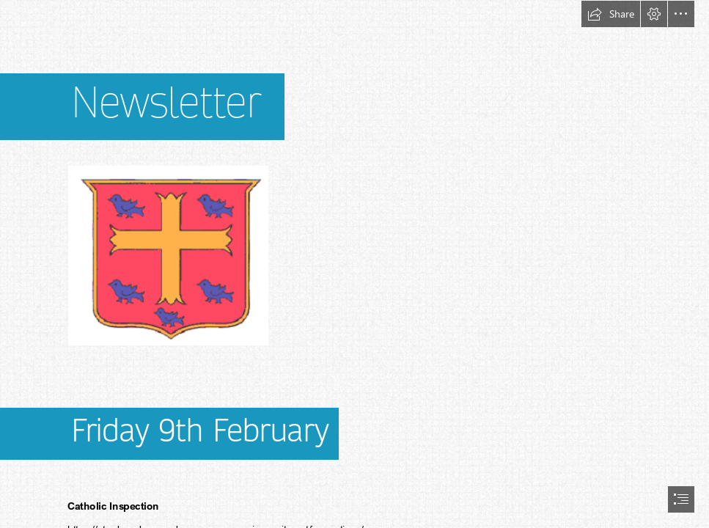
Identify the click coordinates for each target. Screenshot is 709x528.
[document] (354, 264)
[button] (610, 14)
